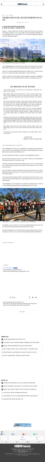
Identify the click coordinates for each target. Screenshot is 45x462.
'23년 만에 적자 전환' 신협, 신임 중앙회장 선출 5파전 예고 (15, 392)
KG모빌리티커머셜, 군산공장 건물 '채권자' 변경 (13, 399)
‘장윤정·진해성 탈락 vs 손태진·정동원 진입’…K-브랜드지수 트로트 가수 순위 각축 (20, 352)
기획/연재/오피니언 (22, 439)
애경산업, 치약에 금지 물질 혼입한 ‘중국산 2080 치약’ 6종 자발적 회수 (16, 305)
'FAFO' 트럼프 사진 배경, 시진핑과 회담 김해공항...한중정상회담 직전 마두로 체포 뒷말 (20, 303)
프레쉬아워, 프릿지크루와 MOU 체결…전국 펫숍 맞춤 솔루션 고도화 (16, 271)
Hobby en (36, 437)
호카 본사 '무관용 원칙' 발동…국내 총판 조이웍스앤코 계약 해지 (16, 355)
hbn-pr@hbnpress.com (24, 450)
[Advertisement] (22, 10)
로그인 (17, 442)
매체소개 (28, 442)
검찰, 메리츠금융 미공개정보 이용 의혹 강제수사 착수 (13, 302)
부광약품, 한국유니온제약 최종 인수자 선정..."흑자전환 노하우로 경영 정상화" (19, 382)
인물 (37, 439)
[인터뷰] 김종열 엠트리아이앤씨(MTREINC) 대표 (12, 269)
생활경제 (22, 437)
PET (8, 439)
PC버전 (38, 442)
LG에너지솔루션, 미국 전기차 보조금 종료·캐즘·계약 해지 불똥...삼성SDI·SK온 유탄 (20, 395)
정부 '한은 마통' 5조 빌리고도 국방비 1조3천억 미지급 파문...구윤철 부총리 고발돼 (20, 349)
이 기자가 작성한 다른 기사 (10, 268)
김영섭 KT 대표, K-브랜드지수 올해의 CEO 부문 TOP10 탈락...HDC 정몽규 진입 (19, 389)
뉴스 (8, 437)
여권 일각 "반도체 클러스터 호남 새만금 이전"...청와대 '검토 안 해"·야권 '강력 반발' (20, 386)
